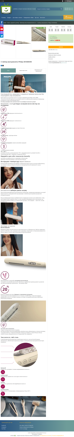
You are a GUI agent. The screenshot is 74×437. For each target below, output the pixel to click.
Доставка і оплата (17, 17)
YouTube (4, 428)
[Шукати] (61, 8)
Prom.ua (44, 432)
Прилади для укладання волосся (28, 22)
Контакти (42, 17)
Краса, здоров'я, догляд (13, 22)
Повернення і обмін (28, 17)
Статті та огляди (23, 428)
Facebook (4, 425)
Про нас (37, 17)
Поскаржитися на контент (45, 435)
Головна (3, 17)
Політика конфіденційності (58, 435)
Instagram (4, 427)
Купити (61, 47)
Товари (9, 17)
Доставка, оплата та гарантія (26, 425)
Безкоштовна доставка (53, 53)
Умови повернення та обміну (26, 427)
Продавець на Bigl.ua (37, 434)
